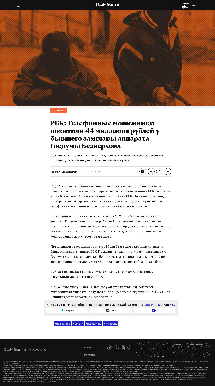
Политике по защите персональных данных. (197, 351)
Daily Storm (107, 5)
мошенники (63, 323)
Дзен (159, 305)
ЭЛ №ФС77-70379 (196, 345)
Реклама (89, 354)
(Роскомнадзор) (168, 345)
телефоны (111, 323)
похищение (93, 323)
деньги (78, 323)
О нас (87, 347)
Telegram (147, 305)
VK (172, 305)
